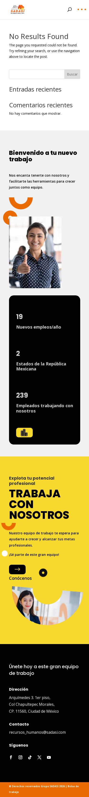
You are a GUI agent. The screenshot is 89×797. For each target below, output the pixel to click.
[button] (82, 13)
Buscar (72, 74)
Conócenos (20, 578)
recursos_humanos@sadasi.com (37, 732)
